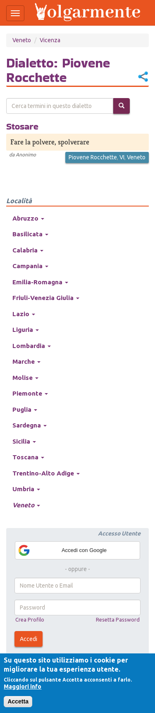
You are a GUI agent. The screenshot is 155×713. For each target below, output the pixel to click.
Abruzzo (28, 218)
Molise (25, 377)
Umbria (26, 488)
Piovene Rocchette (93, 157)
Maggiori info (22, 686)
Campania (30, 265)
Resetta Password (118, 619)
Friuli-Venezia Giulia (45, 297)
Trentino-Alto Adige (46, 473)
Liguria (25, 329)
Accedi (28, 639)
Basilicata (30, 234)
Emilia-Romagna (40, 282)
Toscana (28, 457)
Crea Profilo (29, 619)
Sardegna (29, 425)
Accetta (18, 701)
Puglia (24, 409)
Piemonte (30, 393)
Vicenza (50, 40)
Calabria (27, 250)
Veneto (21, 40)
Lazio (23, 313)
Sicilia (24, 441)
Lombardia (31, 345)
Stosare (22, 126)
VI (121, 157)
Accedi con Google (62, 550)
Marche (26, 361)
